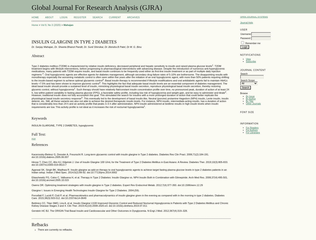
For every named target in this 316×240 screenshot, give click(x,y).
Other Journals (253, 103)
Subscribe (251, 61)
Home (35, 17)
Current (115, 17)
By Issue (250, 96)
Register (80, 17)
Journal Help (246, 22)
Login (64, 17)
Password (245, 38)
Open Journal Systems (254, 17)
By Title (249, 101)
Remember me (252, 43)
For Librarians (253, 132)
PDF (34, 139)
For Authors (252, 130)
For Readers (252, 128)
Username (245, 34)
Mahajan (69, 25)
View (248, 59)
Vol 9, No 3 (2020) (51, 25)
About (49, 17)
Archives (133, 17)
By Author (251, 99)
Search (98, 17)
